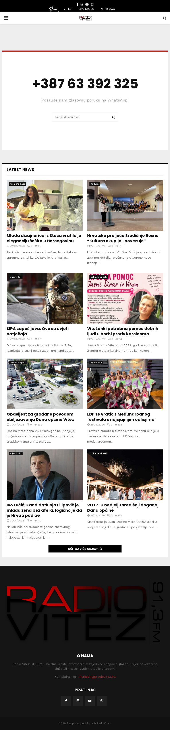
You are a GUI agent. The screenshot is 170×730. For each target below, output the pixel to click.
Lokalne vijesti (99, 277)
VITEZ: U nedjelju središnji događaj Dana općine (122, 507)
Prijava (108, 8)
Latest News (20, 169)
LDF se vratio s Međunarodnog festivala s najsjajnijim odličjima (121, 416)
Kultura (95, 184)
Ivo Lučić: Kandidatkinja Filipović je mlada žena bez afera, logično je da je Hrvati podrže (44, 510)
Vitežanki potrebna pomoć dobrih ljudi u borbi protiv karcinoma (122, 331)
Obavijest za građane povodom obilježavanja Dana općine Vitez (40, 416)
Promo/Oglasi (17, 184)
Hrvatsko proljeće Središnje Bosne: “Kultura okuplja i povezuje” (123, 238)
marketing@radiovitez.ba (97, 676)
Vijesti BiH (15, 277)
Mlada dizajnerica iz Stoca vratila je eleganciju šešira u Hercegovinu (44, 238)
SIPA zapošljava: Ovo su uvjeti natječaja (38, 331)
